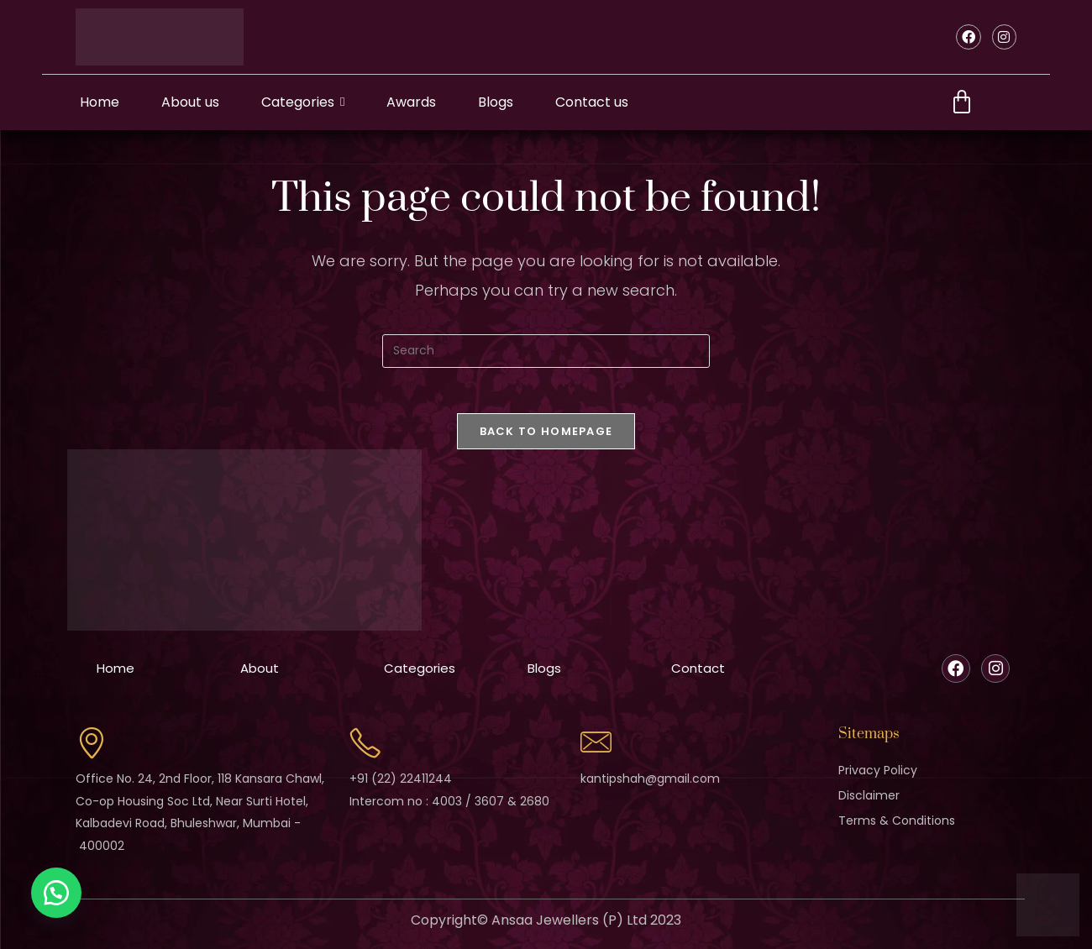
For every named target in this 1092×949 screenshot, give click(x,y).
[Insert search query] (546, 351)
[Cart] (962, 102)
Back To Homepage (546, 436)
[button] (59, 890)
